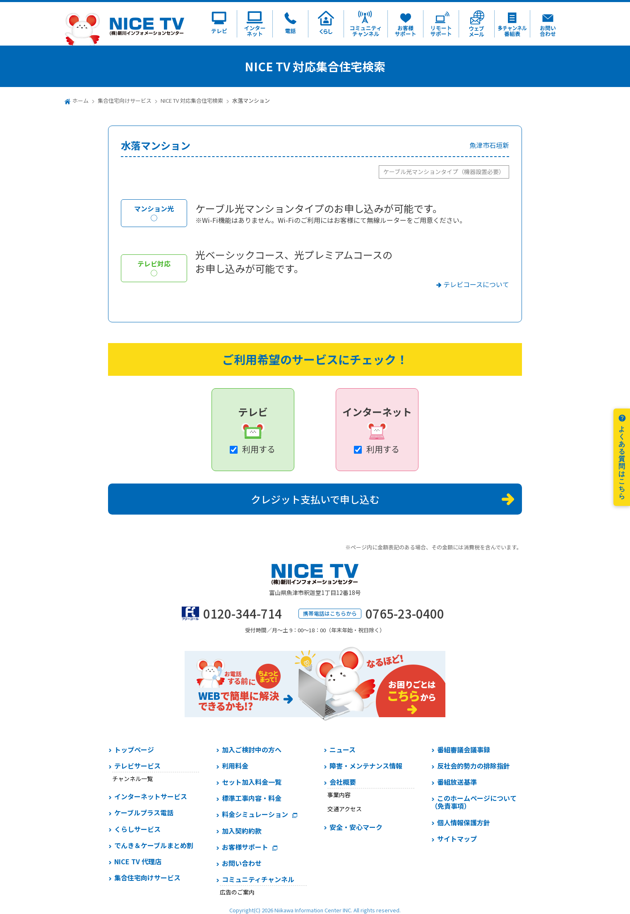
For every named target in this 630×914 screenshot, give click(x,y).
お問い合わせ (242, 863)
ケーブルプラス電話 (143, 812)
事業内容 (339, 795)
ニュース (342, 749)
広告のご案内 (237, 892)
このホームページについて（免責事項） (474, 802)
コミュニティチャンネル (258, 879)
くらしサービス (137, 829)
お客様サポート (245, 847)
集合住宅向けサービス (124, 100)
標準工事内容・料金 (251, 798)
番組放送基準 (457, 782)
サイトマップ (457, 839)
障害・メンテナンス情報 (365, 766)
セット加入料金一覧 (251, 782)
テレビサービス (137, 766)
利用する (258, 449)
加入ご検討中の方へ (251, 749)
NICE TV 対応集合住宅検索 (192, 100)
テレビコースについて (476, 284)
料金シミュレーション (255, 814)
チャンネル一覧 (132, 778)
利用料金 (235, 766)
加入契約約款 (242, 831)
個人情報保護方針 (463, 822)
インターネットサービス (150, 796)
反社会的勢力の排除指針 (473, 766)
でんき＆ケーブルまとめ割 (153, 845)
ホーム (80, 100)
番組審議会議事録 (463, 749)
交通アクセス (344, 809)
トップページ (134, 749)
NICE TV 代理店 (137, 861)
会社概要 (342, 782)
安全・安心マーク (355, 827)
